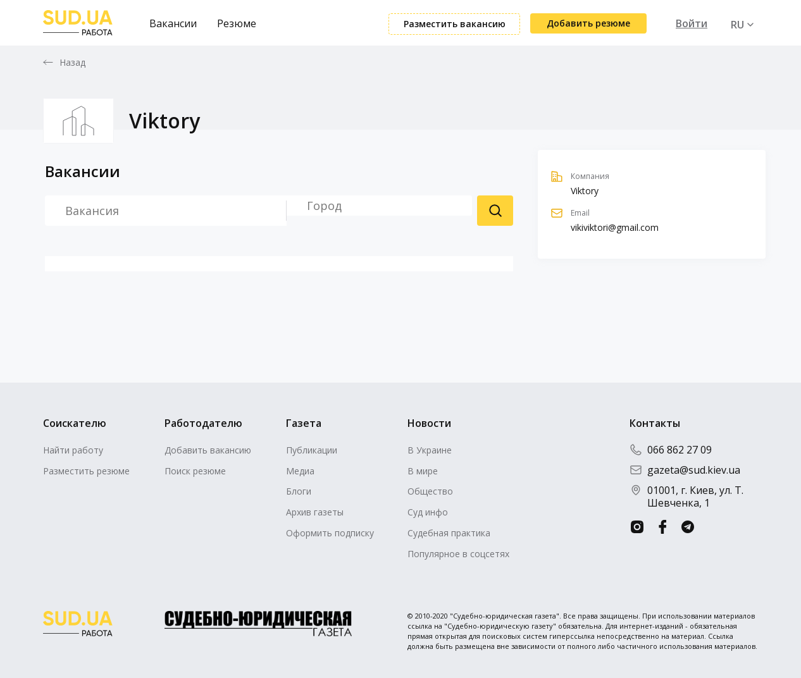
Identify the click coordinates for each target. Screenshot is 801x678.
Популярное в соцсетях (458, 554)
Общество (430, 491)
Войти (691, 23)
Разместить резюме (86, 471)
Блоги (298, 491)
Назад (72, 62)
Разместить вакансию (455, 24)
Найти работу (73, 450)
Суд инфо (427, 512)
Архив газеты (315, 512)
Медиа (300, 471)
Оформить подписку (330, 533)
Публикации (311, 450)
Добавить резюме (588, 23)
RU (737, 24)
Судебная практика (448, 533)
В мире (422, 471)
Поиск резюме (495, 210)
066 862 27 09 (671, 449)
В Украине (429, 450)
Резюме (236, 23)
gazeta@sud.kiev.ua (685, 470)
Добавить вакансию (208, 450)
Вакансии (173, 23)
